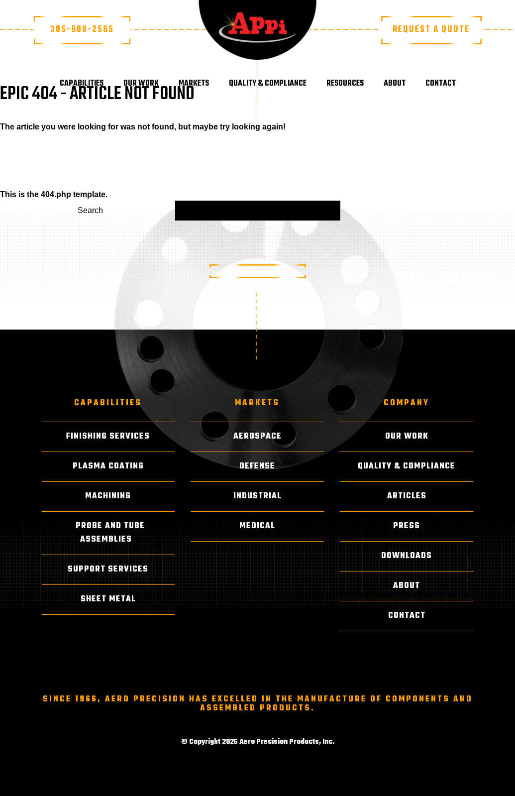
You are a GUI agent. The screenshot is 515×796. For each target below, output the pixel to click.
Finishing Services (108, 436)
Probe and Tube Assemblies (110, 533)
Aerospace (257, 436)
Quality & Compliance (268, 83)
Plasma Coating (108, 466)
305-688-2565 (82, 29)
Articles (406, 496)
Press (406, 526)
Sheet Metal (108, 599)
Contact (440, 83)
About (395, 83)
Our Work (141, 83)
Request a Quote (431, 29)
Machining (108, 496)
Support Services (108, 569)
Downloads (406, 556)
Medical (257, 526)
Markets (194, 83)
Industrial (257, 496)
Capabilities (81, 83)
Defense (257, 466)
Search (90, 210)
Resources (345, 83)
